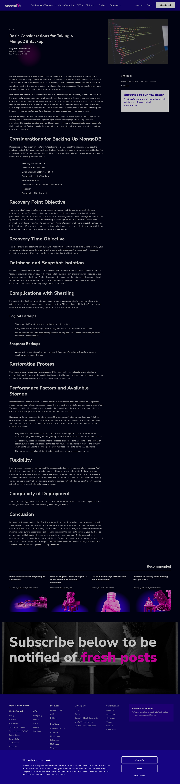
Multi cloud (54, 744)
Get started (161, 5)
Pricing (105, 5)
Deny (139, 768)
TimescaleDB (14, 739)
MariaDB (12, 719)
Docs (77, 710)
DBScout (93, 5)
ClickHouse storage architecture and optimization (109, 579)
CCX (82, 5)
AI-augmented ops (57, 728)
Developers (80, 705)
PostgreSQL (14, 723)
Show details (139, 775)
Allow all (140, 760)
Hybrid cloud (55, 736)
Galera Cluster (14, 735)
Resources (117, 5)
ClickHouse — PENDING (18, 731)
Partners (109, 726)
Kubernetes (54, 740)
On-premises (55, 748)
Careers (109, 722)
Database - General (149, 82)
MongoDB (125, 86)
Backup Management (130, 82)
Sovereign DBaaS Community (86, 718)
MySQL (12, 715)
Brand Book (111, 730)
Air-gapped (54, 732)
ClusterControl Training (84, 722)
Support (135, 5)
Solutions (54, 724)
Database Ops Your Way (45, 5)
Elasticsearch (14, 743)
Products (54, 705)
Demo (145, 5)
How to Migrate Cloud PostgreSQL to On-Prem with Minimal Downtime (69, 580)
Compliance (110, 718)
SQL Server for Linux (17, 727)
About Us (110, 710)
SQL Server (37, 731)
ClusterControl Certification (85, 726)
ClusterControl (68, 5)
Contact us (110, 714)
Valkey (35, 723)
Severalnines (112, 705)
